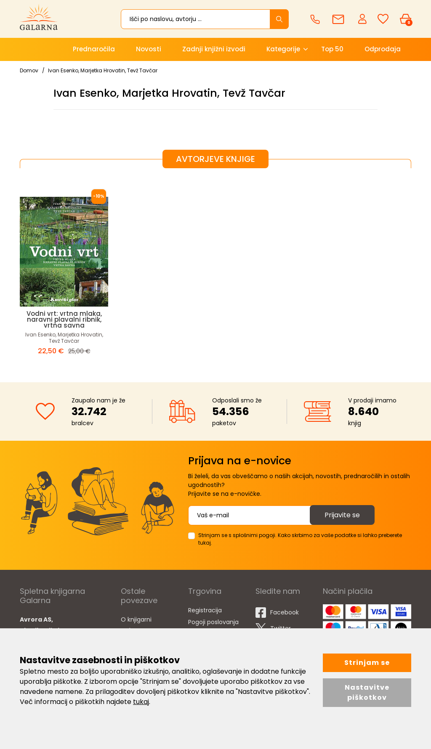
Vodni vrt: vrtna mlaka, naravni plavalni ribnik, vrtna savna (64, 319)
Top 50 (332, 49)
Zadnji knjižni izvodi (213, 49)
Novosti (148, 49)
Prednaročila (94, 49)
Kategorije (283, 49)
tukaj (141, 702)
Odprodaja (382, 49)
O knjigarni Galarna (136, 625)
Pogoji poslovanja (213, 622)
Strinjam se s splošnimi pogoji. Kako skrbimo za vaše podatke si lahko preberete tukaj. (300, 539)
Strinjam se (367, 662)
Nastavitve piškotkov (367, 692)
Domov (29, 70)
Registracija (205, 610)
